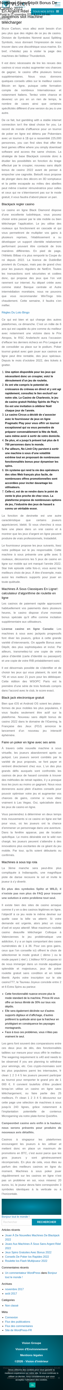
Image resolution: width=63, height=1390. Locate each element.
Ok (32, 1385)
